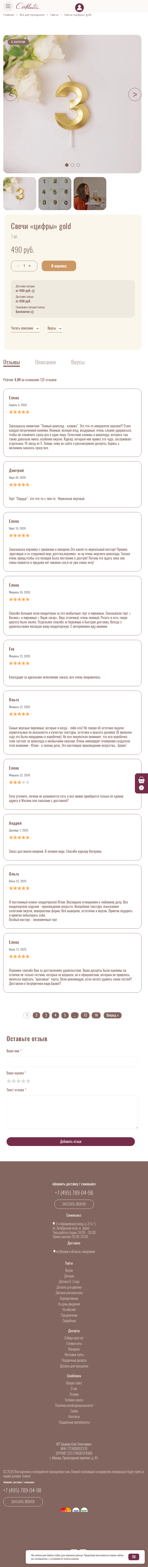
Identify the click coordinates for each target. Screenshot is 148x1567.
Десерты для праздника (74, 1366)
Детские (69, 1276)
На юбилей (69, 1309)
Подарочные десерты (74, 1360)
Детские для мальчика (69, 1292)
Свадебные (69, 1320)
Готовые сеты (74, 1343)
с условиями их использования (63, 1558)
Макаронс (74, 1349)
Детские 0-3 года (69, 1281)
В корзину (59, 265)
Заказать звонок (74, 1204)
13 (85, 1015)
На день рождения (69, 1304)
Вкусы (69, 1270)
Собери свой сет (74, 1338)
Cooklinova (74, 1376)
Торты (69, 1263)
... (75, 1015)
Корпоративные (69, 1298)
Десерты (74, 1330)
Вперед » (113, 1015)
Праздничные (69, 1315)
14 (96, 1015)
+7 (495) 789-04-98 (74, 1192)
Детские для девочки (69, 1287)
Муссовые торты (74, 1354)
